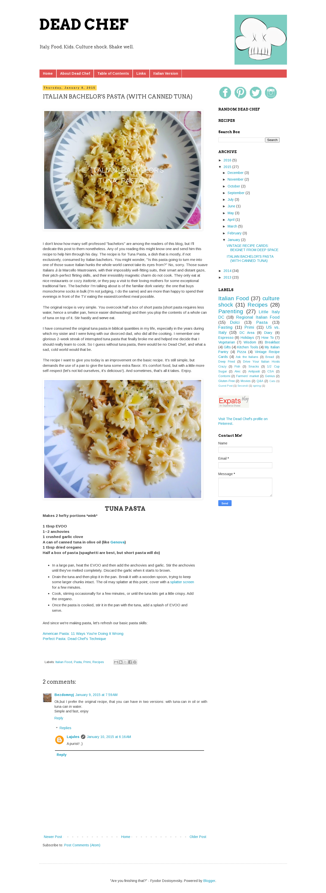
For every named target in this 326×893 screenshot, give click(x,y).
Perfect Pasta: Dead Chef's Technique (74, 639)
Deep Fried (226, 361)
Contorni (224, 376)
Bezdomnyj (64, 695)
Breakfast (272, 342)
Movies (245, 381)
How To (267, 338)
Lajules (73, 737)
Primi (87, 662)
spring (257, 385)
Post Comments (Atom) (82, 845)
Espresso (226, 338)
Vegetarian (226, 342)
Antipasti (254, 371)
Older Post (198, 837)
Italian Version (165, 73)
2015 (227, 167)
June (232, 206)
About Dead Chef (75, 73)
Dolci (235, 322)
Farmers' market (247, 376)
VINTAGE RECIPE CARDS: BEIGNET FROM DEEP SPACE (252, 248)
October (234, 186)
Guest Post (225, 385)
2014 (227, 271)
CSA (270, 371)
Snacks (253, 366)
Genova (117, 542)
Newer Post (53, 837)
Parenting (230, 311)
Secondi (242, 385)
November (236, 179)
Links (141, 73)
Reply (58, 718)
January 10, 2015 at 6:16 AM (109, 737)
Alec (238, 371)
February (235, 233)
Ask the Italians (247, 357)
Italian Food (63, 662)
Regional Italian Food (258, 317)
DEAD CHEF (83, 24)
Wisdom (250, 342)
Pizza (241, 352)
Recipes (98, 662)
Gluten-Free (226, 381)
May (231, 213)
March (233, 226)
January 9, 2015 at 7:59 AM (96, 695)
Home (48, 73)
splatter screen (182, 582)
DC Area (247, 333)
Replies (65, 728)
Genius (270, 376)
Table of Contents (113, 73)
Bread (269, 357)
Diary (268, 333)
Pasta (78, 662)
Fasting (225, 327)
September (237, 193)
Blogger (209, 881)
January (234, 240)
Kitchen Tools (247, 347)
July (231, 199)
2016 (227, 160)
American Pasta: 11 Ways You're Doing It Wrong (83, 633)
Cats (272, 381)
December (236, 173)
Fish (237, 366)
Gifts (227, 347)
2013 (227, 277)
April (231, 220)
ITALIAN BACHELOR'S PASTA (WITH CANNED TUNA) (250, 259)
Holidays (247, 338)
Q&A (260, 381)
